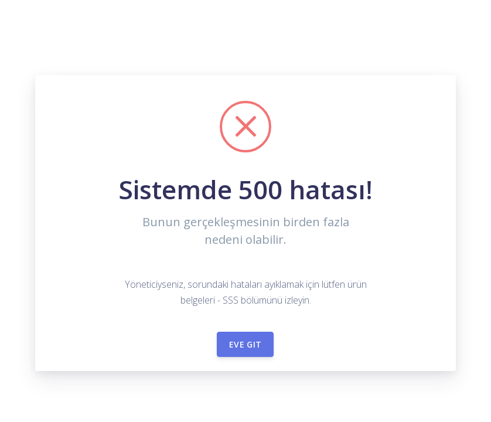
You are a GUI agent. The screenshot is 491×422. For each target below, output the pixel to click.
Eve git (245, 344)
